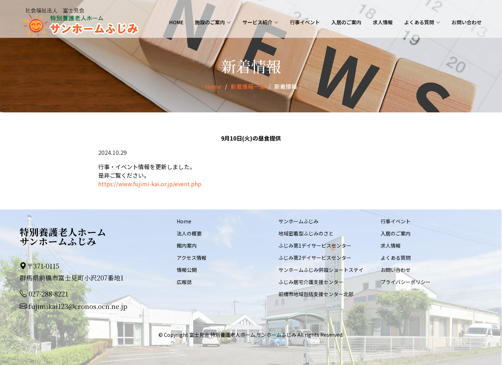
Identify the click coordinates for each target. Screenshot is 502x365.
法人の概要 (189, 232)
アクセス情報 (191, 257)
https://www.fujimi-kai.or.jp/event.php (149, 183)
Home (176, 22)
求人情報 (383, 22)
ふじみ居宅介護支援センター (310, 281)
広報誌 (184, 281)
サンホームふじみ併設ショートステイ (320, 269)
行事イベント (305, 22)
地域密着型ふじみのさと (305, 232)
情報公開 (187, 269)
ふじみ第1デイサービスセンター (314, 245)
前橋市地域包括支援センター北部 (315, 293)
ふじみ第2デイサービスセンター (314, 257)
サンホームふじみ (298, 220)
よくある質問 (396, 257)
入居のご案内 (346, 22)
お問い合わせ (467, 22)
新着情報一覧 (248, 86)
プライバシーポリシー (406, 281)
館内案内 (187, 245)
